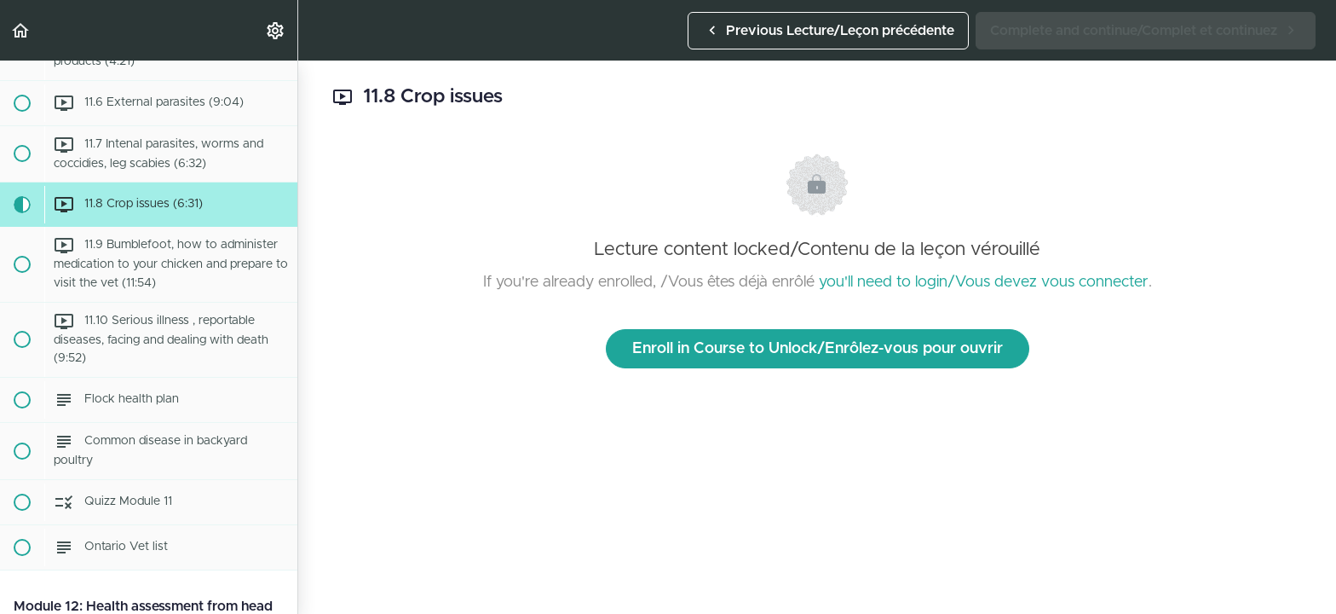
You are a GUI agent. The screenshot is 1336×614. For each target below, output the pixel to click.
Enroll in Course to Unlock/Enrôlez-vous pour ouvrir (817, 348)
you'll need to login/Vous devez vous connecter (984, 282)
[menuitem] (276, 30)
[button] (21, 30)
